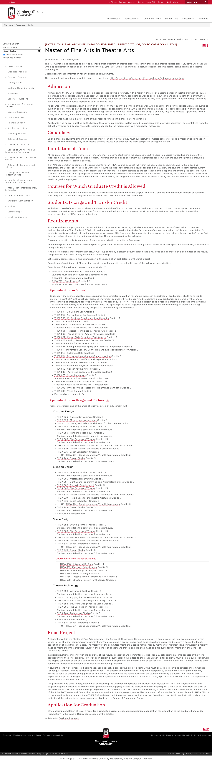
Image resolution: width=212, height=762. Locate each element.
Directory (131, 2)
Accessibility (180, 735)
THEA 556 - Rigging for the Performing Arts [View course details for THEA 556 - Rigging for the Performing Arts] (83, 577)
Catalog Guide (14, 83)
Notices (11, 206)
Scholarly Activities (17, 128)
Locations (203, 18)
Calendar (122, 2)
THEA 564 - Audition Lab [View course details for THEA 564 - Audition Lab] (67, 321)
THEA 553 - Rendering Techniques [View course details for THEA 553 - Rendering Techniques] (75, 433)
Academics (20, 25)
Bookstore (7, 735)
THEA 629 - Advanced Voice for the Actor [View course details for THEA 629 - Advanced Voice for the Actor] (76, 362)
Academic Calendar (17, 217)
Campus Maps (14, 212)
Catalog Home (14, 66)
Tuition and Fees (15, 117)
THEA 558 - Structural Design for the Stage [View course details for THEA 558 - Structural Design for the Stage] (82, 580)
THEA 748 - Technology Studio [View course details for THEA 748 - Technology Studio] (73, 613)
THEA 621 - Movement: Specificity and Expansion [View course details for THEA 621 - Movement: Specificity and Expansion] (80, 359)
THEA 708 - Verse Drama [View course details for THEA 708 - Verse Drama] (67, 391)
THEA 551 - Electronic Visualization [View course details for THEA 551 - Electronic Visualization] (78, 567)
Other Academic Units (18, 195)
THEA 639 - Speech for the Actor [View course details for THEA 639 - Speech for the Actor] (71, 369)
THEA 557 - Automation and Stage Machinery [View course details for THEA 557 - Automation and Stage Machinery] (81, 600)
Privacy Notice (63, 754)
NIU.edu (10, 2)
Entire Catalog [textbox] (10, 48)
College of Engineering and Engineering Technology (20, 151)
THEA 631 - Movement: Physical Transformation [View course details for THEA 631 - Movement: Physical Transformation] (79, 365)
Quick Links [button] (172, 2)
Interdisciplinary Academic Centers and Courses (19, 181)
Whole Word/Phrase (14, 55)
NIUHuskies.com (204, 735)
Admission (12, 93)
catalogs (67, 759)
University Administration (20, 201)
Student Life (171, 18)
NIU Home (8, 25)
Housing (169, 735)
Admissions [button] (131, 18)
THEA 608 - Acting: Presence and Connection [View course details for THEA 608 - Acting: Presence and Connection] (78, 340)
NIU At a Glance (34, 735)
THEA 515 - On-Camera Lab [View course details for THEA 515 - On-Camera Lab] (69, 312)
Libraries (140, 2)
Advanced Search (12, 58)
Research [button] (188, 18)
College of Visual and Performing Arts (17, 174)
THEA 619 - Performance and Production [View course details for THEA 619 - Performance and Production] (73, 271)
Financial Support (16, 123)
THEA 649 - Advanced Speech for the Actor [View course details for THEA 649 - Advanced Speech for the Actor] (77, 372)
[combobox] (182, 39)
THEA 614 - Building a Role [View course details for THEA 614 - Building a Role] (68, 353)
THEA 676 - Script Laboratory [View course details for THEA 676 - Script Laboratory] (67, 278)
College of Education (18, 144)
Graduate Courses (16, 77)
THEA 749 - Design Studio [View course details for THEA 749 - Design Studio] (71, 458)
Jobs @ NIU (191, 735)
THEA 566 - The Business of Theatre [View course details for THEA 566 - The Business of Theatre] (73, 324)
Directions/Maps (19, 735)
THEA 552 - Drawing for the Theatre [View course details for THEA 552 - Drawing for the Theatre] (76, 426)
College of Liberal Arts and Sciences (20, 166)
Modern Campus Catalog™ (138, 759)
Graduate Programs (17, 72)
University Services (16, 134)
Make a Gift (150, 2)
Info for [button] (161, 2)
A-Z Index (113, 2)
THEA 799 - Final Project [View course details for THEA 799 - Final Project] (65, 281)
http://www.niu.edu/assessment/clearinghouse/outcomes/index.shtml (147, 78)
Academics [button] (113, 18)
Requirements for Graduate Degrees (20, 105)
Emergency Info (158, 735)
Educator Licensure (17, 112)
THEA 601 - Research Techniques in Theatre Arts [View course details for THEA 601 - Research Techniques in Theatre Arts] (79, 331)
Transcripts (47, 735)
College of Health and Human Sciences (21, 158)
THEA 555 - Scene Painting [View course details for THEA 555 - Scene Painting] (74, 573)
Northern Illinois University (20, 88)
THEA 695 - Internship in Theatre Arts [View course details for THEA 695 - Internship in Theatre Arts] (74, 381)
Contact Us (58, 735)
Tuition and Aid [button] (152, 18)
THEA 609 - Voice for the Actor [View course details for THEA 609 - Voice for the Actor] (70, 343)
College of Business (17, 139)
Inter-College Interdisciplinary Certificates (21, 189)
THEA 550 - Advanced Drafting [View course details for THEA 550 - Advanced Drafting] (76, 564)
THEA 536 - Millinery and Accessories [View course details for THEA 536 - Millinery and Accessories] (77, 420)
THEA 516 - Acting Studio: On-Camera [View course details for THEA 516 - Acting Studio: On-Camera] (74, 315)
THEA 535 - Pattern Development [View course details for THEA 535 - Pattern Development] (74, 417)
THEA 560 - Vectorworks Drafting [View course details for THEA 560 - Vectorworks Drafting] (75, 479)
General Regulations (17, 99)
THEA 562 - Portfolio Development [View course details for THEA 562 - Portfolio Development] (75, 485)
